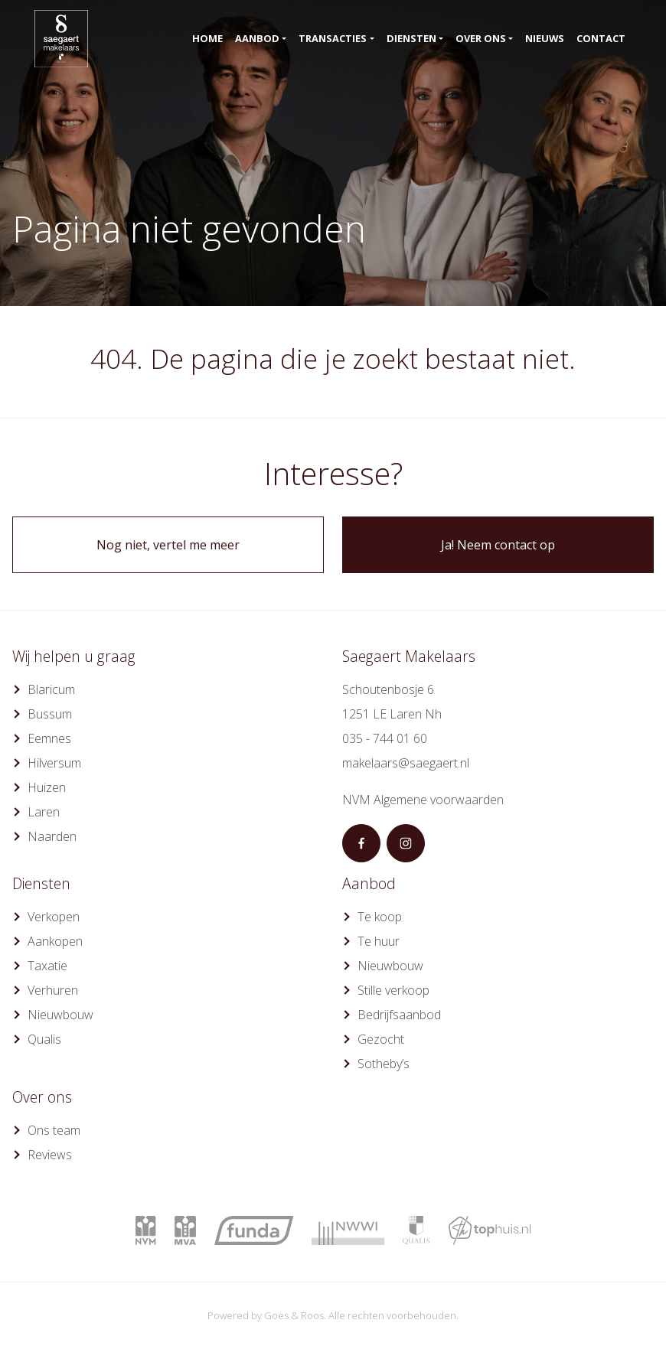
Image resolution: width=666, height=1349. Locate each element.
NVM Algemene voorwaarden (423, 799)
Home (207, 38)
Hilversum (54, 762)
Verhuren (53, 990)
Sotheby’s (383, 1063)
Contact (600, 38)
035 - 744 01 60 (384, 738)
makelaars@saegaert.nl (405, 762)
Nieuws (544, 38)
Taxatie (47, 965)
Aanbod (257, 38)
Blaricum (51, 689)
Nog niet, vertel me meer (168, 544)
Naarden (52, 836)
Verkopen (54, 916)
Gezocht (380, 1039)
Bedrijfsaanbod (399, 1014)
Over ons (480, 38)
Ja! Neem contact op (498, 544)
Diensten (411, 38)
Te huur (378, 941)
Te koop (379, 916)
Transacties (333, 38)
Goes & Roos (294, 1315)
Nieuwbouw (60, 1014)
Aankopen (55, 941)
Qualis (44, 1039)
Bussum (50, 713)
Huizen (47, 787)
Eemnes (49, 738)
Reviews (50, 1154)
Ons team (54, 1130)
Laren (44, 811)
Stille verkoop (393, 990)
